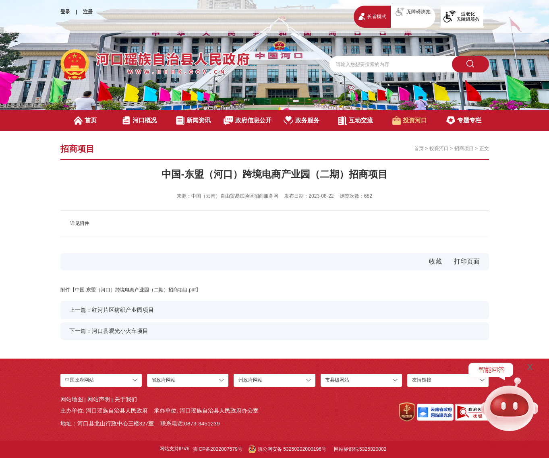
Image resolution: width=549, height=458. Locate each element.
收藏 (435, 261)
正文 (484, 148)
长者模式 (372, 16)
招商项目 (464, 148)
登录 (65, 11)
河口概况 (139, 120)
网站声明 (98, 399)
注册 (88, 11)
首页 (85, 120)
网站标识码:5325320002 (360, 449)
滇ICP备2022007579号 (217, 449)
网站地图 (71, 399)
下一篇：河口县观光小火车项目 (108, 331)
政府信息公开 (247, 120)
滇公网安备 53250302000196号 (287, 449)
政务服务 (301, 120)
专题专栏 (463, 120)
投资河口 (409, 120)
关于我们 (125, 399)
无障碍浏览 (413, 12)
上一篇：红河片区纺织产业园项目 (111, 310)
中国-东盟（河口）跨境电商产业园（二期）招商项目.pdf (135, 290)
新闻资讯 (193, 120)
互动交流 (355, 120)
